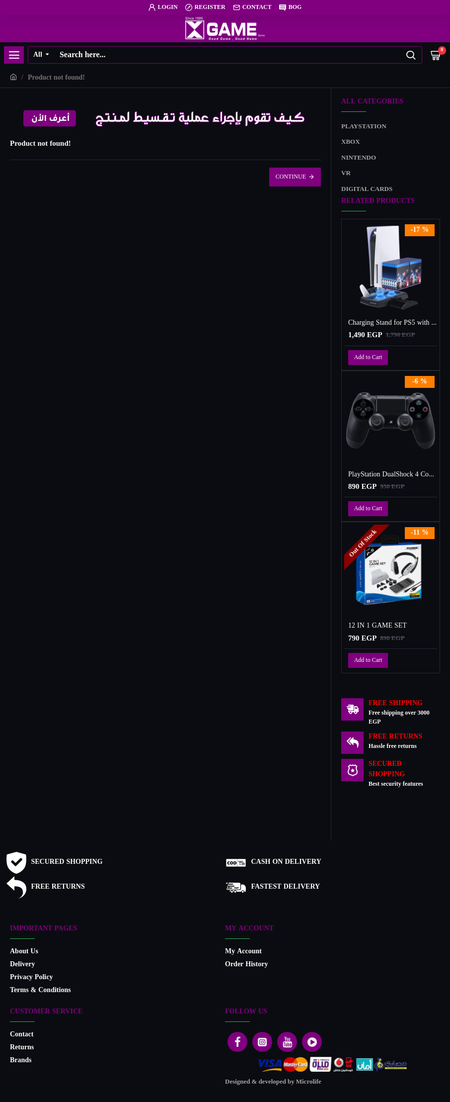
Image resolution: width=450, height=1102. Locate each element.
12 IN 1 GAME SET (377, 626)
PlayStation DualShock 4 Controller (392, 474)
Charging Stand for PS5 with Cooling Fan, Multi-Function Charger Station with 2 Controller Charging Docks (392, 323)
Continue (291, 177)
